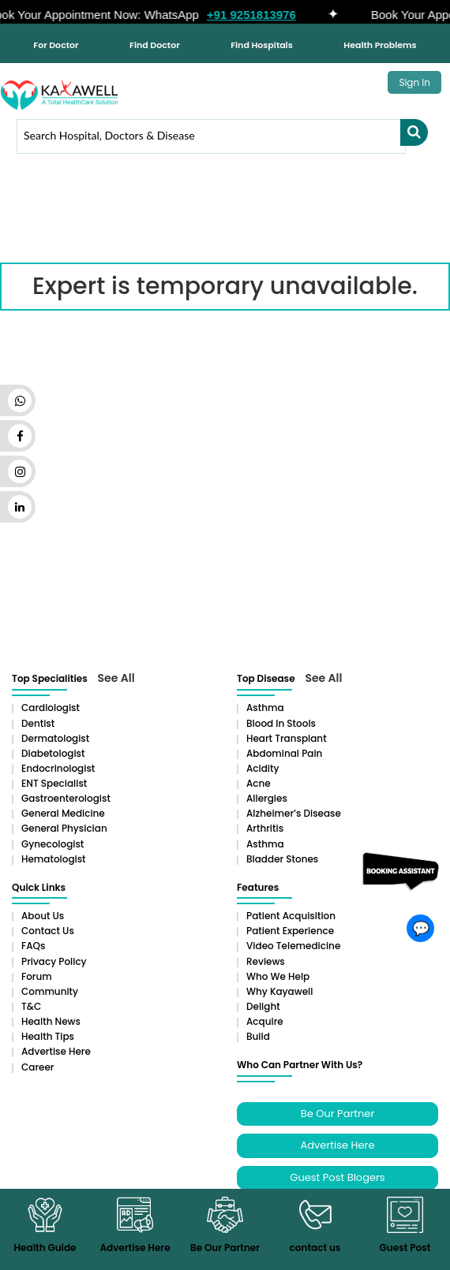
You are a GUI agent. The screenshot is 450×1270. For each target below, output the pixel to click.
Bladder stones (282, 859)
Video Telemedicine (293, 945)
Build (258, 1036)
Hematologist (53, 859)
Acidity (262, 768)
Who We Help (277, 976)
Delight (263, 1006)
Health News (51, 1021)
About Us (42, 915)
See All (116, 678)
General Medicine (63, 813)
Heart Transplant (286, 738)
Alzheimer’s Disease (293, 813)
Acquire (264, 1021)
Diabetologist (52, 753)
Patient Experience (290, 930)
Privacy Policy (54, 961)
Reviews (265, 961)
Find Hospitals (261, 45)
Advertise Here (56, 1051)
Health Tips (47, 1036)
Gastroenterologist (66, 798)
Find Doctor (154, 45)
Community (49, 991)
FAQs (33, 945)
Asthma (265, 707)
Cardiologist (50, 707)
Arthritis (264, 828)
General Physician (64, 828)
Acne (258, 783)
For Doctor (55, 45)
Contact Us (47, 930)
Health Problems (379, 45)
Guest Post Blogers (337, 1177)
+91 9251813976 (254, 14)
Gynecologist (52, 844)
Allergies (266, 798)
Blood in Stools (281, 723)
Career (37, 1067)
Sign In (414, 82)
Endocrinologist (58, 768)
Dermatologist (55, 738)
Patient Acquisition (291, 915)
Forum (36, 976)
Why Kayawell (279, 991)
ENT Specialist (54, 783)
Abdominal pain (284, 753)
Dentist (37, 723)
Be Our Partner (337, 1113)
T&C (31, 1006)
